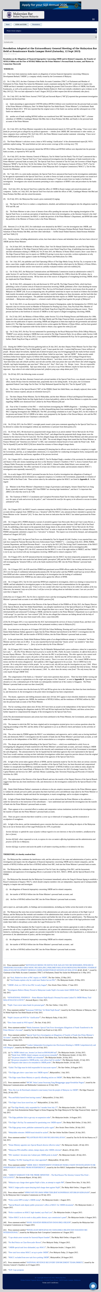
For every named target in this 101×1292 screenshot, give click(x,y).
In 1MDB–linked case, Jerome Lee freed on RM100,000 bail (34, 1053)
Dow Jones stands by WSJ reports (20, 1023)
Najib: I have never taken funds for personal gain (26, 1005)
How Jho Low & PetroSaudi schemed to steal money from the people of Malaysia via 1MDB (43, 1090)
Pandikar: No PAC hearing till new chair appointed (28, 1160)
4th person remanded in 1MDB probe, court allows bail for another (36, 1060)
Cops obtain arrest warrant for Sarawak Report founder (29, 1237)
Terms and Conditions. (50, 1283)
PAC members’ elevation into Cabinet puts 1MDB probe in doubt (33, 1155)
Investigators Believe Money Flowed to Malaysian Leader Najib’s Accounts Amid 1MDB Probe (43, 990)
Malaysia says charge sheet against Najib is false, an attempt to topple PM (36, 1183)
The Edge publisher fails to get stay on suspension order (29, 1118)
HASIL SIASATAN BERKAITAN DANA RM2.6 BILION (48, 1222)
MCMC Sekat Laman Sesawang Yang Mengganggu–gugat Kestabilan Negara (55, 1083)
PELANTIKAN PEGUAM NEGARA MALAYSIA (46, 1138)
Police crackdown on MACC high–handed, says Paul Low (30, 1212)
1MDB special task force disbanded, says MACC (27, 1247)
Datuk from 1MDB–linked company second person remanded (34, 1055)
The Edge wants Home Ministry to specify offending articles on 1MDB (35, 1078)
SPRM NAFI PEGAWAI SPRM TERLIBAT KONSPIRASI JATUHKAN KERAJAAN (57, 1192)
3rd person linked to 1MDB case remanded (27, 1058)
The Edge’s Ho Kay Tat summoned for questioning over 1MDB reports (35, 1123)
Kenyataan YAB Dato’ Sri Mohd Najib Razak (42, 1010)
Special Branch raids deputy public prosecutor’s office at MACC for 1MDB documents (41, 1205)
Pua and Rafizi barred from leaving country (25, 1098)
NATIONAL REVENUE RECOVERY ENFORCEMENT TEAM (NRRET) (55, 1262)
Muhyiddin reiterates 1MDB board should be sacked (28, 1133)
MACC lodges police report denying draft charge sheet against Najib (34, 1187)
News (8, 24)
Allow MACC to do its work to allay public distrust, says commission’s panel (37, 1217)
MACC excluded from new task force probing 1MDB (29, 1257)
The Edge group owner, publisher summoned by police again (31, 1128)
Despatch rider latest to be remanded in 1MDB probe (31, 1063)
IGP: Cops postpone (16, 1270)
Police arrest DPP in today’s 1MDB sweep (24, 1200)
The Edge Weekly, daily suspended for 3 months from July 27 (34, 1108)
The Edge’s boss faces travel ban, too (22, 1103)
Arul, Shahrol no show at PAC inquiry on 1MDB (29, 978)
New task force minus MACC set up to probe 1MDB (28, 1252)
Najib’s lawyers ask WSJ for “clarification (23, 1018)
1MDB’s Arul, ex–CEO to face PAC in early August (27, 985)
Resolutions (36, 24)
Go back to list (8, 42)
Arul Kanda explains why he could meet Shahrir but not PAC (32, 980)
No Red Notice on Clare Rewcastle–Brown (25, 1242)
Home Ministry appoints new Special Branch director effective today (34, 1145)
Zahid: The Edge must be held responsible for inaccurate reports (32, 1068)
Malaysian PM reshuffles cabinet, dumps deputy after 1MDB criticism (35, 1150)
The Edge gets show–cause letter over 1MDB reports (28, 1073)
